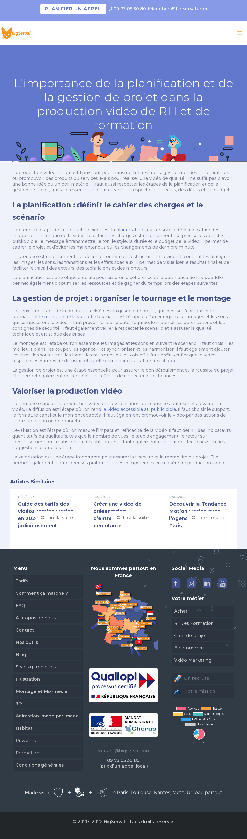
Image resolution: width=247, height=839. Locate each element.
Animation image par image (47, 716)
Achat (181, 611)
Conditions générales (40, 765)
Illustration (28, 679)
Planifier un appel (73, 9)
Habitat (24, 728)
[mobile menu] (239, 33)
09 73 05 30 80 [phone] (129, 9)
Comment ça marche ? (42, 593)
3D (19, 703)
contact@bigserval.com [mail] (180, 9)
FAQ (20, 605)
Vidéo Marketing (193, 660)
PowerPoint (29, 740)
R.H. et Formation (194, 623)
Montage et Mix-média (41, 691)
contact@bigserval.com (123, 751)
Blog (21, 654)
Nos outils (27, 642)
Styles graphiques (36, 667)
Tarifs (22, 581)
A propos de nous (36, 617)
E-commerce (189, 648)
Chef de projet (190, 635)
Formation (28, 752)
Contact (25, 630)
